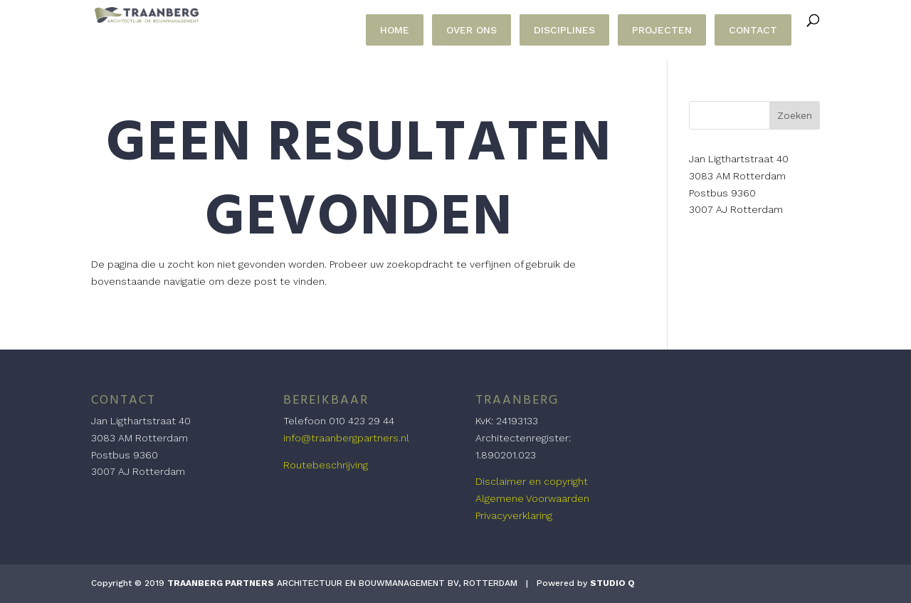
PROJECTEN (662, 30)
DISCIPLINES (564, 30)
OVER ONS (471, 30)
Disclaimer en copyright (531, 481)
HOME (394, 30)
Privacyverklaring (513, 515)
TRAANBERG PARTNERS (220, 583)
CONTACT (753, 30)
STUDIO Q (612, 583)
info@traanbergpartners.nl (346, 438)
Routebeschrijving (325, 465)
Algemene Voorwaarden (532, 498)
